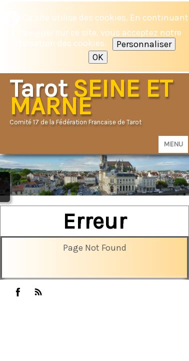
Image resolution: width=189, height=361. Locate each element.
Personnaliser (144, 44)
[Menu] (173, 144)
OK (98, 57)
